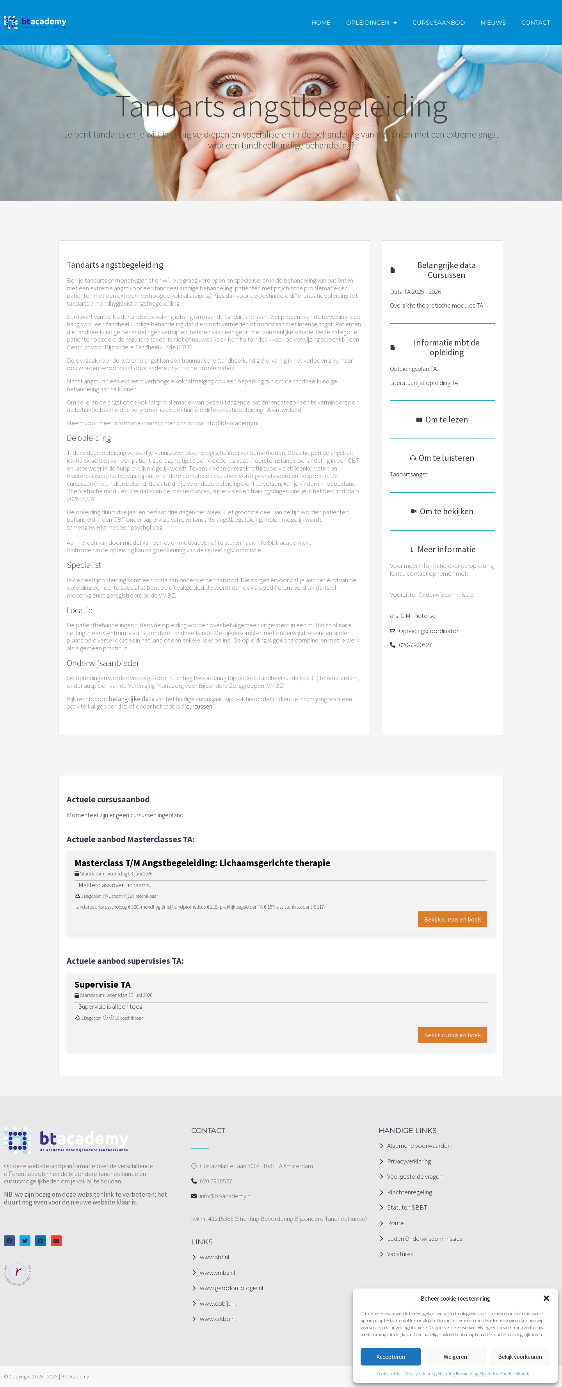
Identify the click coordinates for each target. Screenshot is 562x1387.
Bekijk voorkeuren (520, 1356)
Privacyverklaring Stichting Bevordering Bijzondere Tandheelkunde (467, 1373)
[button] (546, 1298)
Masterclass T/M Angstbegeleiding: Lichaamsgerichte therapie (202, 863)
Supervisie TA (103, 984)
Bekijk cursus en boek (452, 919)
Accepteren (391, 1356)
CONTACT (535, 22)
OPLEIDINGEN (371, 22)
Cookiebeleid (388, 1373)
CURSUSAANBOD (439, 22)
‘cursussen (198, 706)
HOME (321, 22)
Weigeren (455, 1356)
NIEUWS (493, 22)
